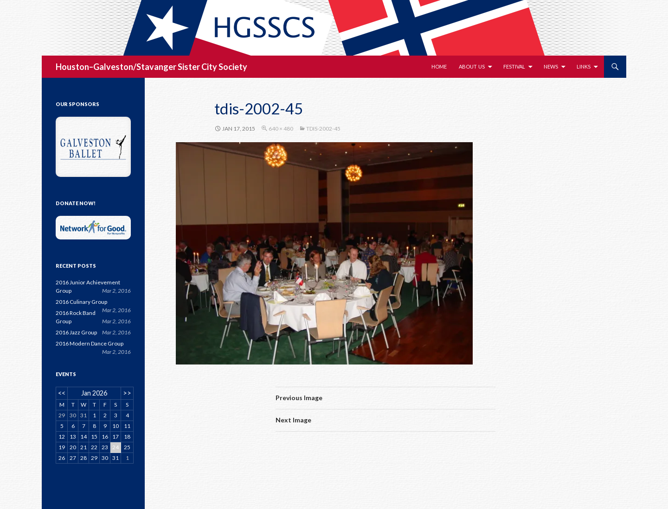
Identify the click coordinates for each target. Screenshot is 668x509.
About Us (472, 66)
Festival (514, 66)
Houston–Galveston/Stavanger (116, 67)
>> (127, 393)
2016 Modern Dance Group (89, 343)
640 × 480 (281, 128)
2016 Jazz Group (76, 332)
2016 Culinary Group (81, 301)
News (551, 66)
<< (61, 393)
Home (439, 66)
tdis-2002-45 (323, 128)
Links (584, 66)
